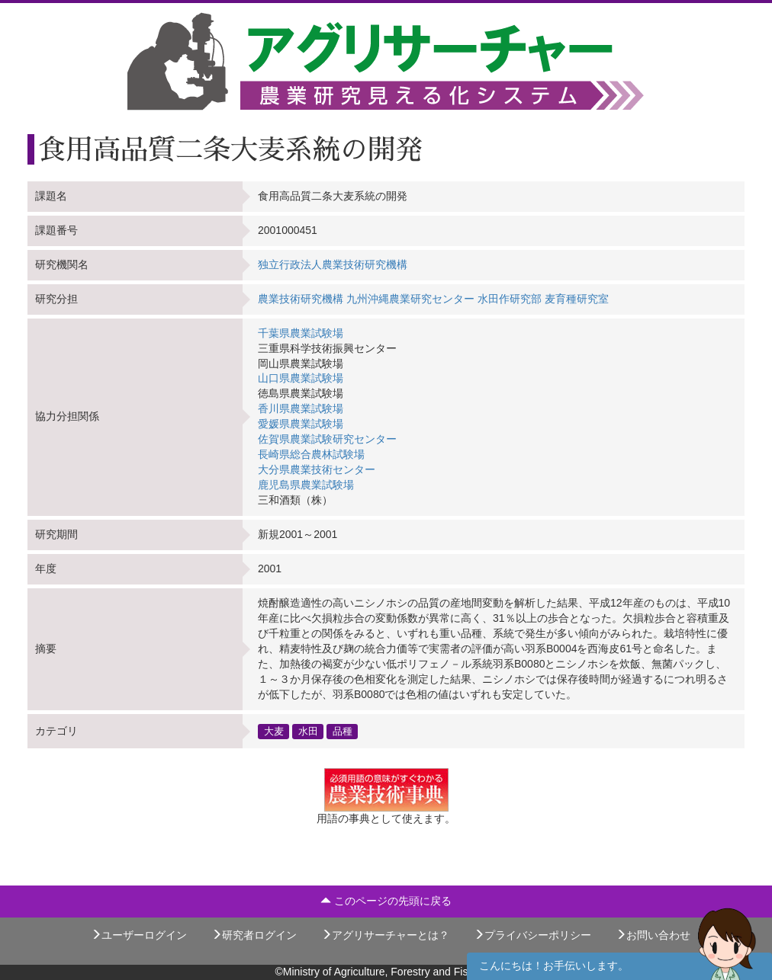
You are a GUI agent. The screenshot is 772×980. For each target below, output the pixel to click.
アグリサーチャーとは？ (385, 935)
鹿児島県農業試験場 (306, 485)
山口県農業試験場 (300, 378)
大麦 (274, 730)
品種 (342, 730)
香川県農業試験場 (300, 408)
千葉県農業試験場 (300, 333)
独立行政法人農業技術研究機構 (332, 264)
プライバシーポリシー (532, 935)
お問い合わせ (653, 935)
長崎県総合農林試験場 (311, 454)
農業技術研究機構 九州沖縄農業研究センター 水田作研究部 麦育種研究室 (433, 299)
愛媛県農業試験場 (300, 424)
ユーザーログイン (139, 935)
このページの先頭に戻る (386, 901)
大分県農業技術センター (316, 469)
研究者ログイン (254, 935)
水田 (308, 730)
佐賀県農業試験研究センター (327, 439)
